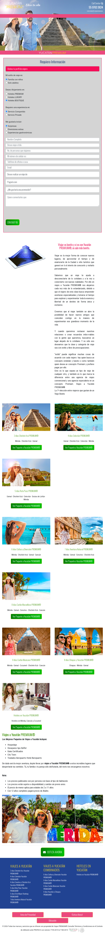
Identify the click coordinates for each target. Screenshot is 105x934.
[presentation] (26, 214)
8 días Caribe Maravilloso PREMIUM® (26, 604)
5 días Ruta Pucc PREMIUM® (26, 491)
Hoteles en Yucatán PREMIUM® (26, 715)
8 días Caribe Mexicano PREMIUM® (26, 660)
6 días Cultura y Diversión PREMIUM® (26, 549)
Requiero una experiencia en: (18, 107)
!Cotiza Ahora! (77, 914)
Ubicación (52, 920)
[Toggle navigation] (101, 16)
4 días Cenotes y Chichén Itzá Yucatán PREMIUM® (20, 883)
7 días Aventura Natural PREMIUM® (79, 549)
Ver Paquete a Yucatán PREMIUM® (26, 447)
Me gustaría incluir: (14, 122)
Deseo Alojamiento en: (15, 90)
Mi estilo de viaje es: (14, 75)
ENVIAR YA (12, 222)
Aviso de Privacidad (28, 914)
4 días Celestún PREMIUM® (79, 435)
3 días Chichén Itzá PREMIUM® (26, 435)
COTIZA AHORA (52, 852)
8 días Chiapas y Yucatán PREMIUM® (79, 660)
